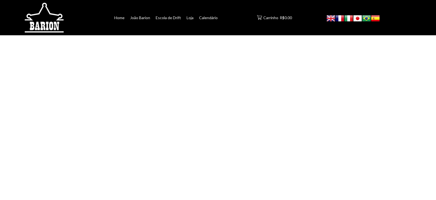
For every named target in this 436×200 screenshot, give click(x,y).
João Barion (140, 17)
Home (119, 17)
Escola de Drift (168, 17)
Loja (190, 17)
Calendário (208, 17)
